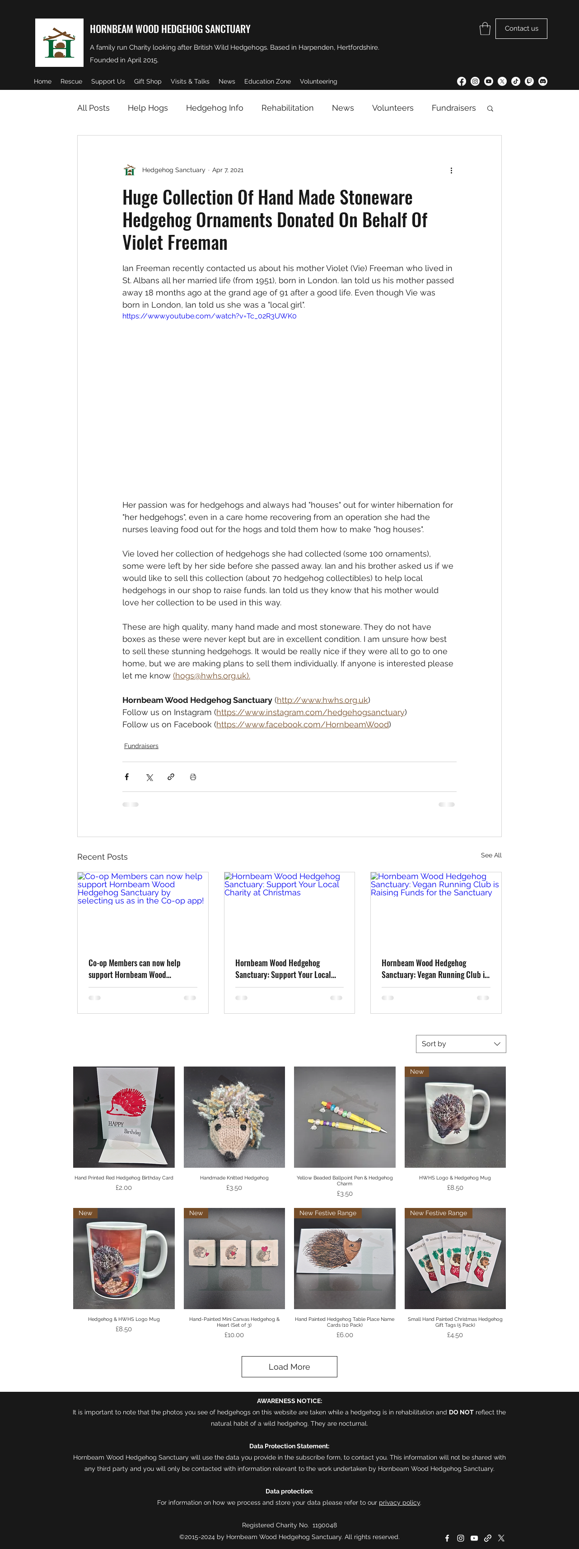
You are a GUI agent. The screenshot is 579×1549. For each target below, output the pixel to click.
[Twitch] (529, 81)
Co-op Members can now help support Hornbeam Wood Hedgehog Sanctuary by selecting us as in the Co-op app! (141, 968)
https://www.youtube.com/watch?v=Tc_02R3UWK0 (209, 316)
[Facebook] (461, 81)
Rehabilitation (287, 107)
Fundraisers (454, 107)
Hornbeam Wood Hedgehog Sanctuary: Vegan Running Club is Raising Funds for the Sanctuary (435, 968)
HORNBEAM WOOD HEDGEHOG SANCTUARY (170, 28)
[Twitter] (502, 81)
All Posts (93, 107)
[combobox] (461, 1044)
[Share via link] (171, 776)
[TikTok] (515, 81)
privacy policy (399, 1502)
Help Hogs (148, 107)
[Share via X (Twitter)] (149, 776)
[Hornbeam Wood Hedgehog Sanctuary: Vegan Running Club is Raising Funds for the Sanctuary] (436, 908)
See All (491, 855)
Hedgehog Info (214, 107)
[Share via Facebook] (126, 776)
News (343, 107)
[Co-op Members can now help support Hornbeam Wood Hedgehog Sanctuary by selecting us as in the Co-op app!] (143, 908)
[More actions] (451, 169)
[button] (485, 28)
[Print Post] (193, 776)
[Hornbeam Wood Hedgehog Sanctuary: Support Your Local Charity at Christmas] (289, 908)
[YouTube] (488, 81)
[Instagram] (475, 81)
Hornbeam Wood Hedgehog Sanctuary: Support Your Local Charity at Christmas (283, 968)
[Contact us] (521, 29)
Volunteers (393, 107)
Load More (289, 1366)
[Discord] (542, 81)
